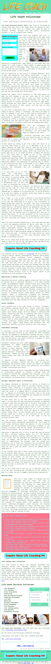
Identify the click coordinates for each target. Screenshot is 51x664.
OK (32, 663)
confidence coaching (37, 495)
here (3, 581)
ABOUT (34, 12)
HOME (26, 12)
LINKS (30, 12)
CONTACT (40, 12)
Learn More (26, 663)
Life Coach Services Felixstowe (18, 585)
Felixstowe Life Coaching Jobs (16, 630)
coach (3, 122)
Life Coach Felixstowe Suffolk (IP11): (15, 25)
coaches (46, 103)
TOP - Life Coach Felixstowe (11, 639)
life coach (35, 44)
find (7, 565)
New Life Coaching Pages (11, 651)
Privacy (48, 651)
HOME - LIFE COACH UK (25, 646)
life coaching (27, 484)
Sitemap (2, 651)
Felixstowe (30, 254)
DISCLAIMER (46, 12)
